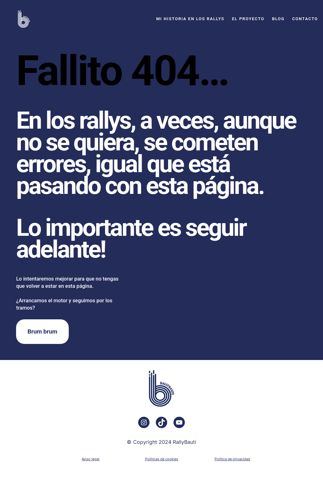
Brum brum (42, 331)
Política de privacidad (232, 459)
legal (95, 459)
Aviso (86, 459)
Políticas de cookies (161, 459)
